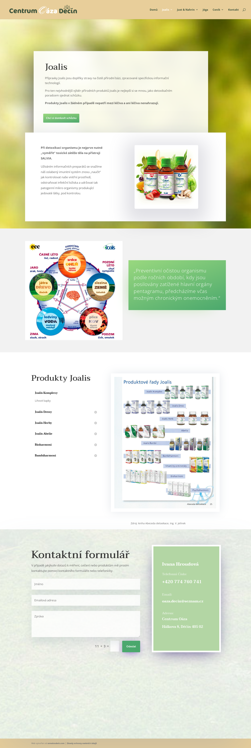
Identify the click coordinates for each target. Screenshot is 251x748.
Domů (154, 9)
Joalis (165, 9)
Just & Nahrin (186, 9)
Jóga (205, 9)
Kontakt (233, 9)
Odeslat (131, 646)
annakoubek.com (56, 743)
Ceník (216, 9)
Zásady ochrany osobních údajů (82, 743)
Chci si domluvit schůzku (25, 118)
